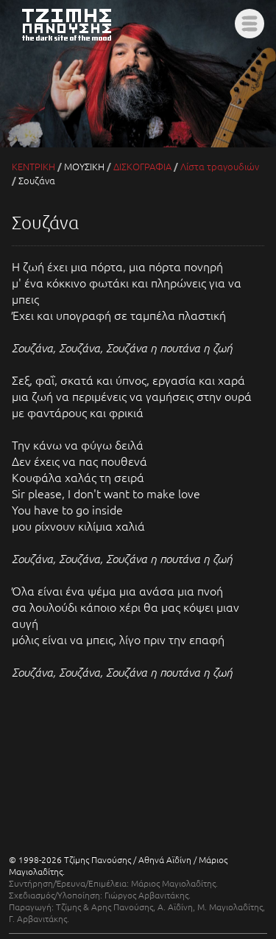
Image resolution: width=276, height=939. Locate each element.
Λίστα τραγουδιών (219, 166)
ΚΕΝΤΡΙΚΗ (33, 166)
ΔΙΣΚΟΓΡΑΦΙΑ (142, 166)
